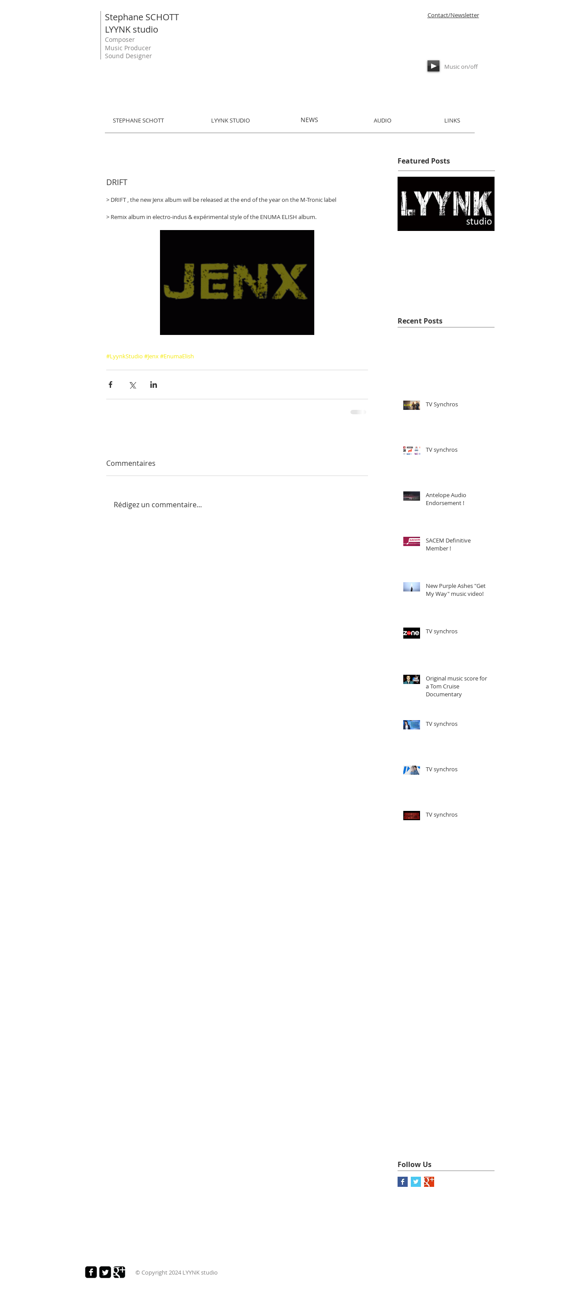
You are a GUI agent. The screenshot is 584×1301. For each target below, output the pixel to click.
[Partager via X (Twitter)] (132, 384)
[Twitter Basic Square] (416, 1182)
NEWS (309, 119)
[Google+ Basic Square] (429, 1182)
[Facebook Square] (91, 1272)
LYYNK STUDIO (230, 120)
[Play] (433, 65)
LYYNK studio (131, 29)
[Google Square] (119, 1272)
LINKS (452, 120)
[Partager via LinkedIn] (153, 384)
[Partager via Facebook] (110, 384)
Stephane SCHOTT (142, 17)
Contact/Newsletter (453, 15)
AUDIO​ (382, 120)
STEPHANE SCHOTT (138, 120)
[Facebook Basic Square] (403, 1182)
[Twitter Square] (105, 1272)
